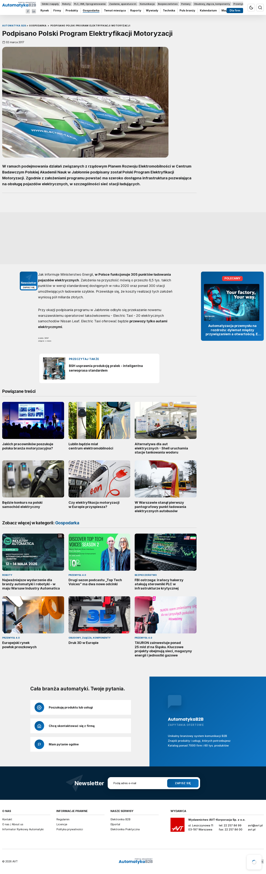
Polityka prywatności (69, 829)
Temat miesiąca (115, 10)
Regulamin (62, 819)
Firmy (57, 10)
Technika (169, 10)
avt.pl (251, 829)
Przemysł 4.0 (240, 3)
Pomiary (185, 3)
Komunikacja (147, 3)
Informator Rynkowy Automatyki (23, 829)
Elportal (115, 824)
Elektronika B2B (120, 819)
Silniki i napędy (50, 3)
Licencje (61, 824)
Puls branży (187, 10)
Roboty (66, 3)
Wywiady (152, 10)
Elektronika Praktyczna (125, 829)
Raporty (135, 10)
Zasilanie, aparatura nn (122, 3)
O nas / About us (12, 824)
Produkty (72, 10)
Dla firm (235, 10)
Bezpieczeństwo (168, 3)
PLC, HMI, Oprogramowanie (90, 3)
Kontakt (7, 819)
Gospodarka (91, 10)
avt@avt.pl (255, 825)
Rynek (44, 10)
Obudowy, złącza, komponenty (212, 3)
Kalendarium (208, 10)
